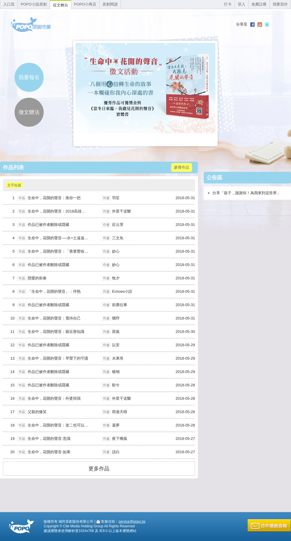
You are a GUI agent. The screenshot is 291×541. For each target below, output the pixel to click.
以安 (116, 345)
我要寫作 (280, 4)
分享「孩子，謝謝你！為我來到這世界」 (246, 193)
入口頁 (9, 4)
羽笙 (116, 198)
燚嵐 (116, 331)
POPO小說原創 (34, 4)
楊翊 (116, 371)
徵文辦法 (29, 112)
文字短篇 (14, 185)
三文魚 (117, 238)
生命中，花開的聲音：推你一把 (54, 198)
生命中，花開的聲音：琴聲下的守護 (58, 358)
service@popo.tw (131, 521)
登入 (241, 4)
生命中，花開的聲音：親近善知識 (56, 331)
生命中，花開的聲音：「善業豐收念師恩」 (64, 251)
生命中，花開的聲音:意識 (49, 438)
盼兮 (116, 385)
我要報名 (29, 77)
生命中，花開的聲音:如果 (49, 452)
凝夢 (116, 425)
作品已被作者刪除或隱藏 (48, 224)
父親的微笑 (37, 412)
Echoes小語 (122, 291)
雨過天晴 (119, 412)
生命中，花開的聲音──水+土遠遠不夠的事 (64, 238)
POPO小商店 (85, 4)
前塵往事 (119, 305)
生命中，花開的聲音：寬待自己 (54, 318)
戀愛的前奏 (37, 278)
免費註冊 (259, 4)
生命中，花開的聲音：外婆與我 (54, 398)
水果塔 (117, 358)
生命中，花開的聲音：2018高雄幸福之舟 (62, 211)
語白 (116, 452)
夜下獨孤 (119, 438)
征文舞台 (60, 5)
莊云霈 (117, 224)
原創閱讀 (110, 4)
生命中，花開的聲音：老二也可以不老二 (62, 425)
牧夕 (116, 278)
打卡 (228, 4)
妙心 (116, 251)
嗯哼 (116, 318)
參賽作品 (181, 167)
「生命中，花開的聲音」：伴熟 (54, 291)
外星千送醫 (121, 211)
